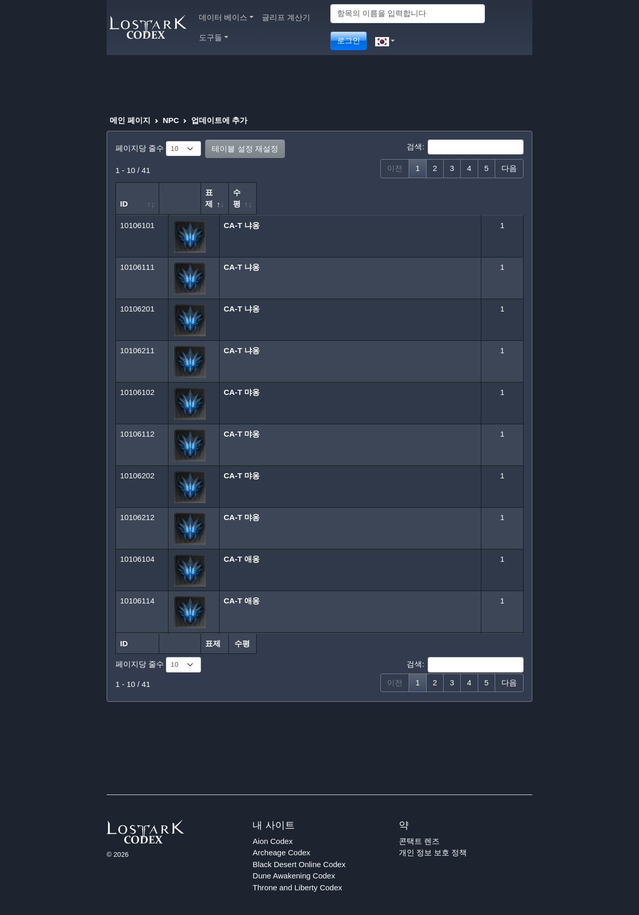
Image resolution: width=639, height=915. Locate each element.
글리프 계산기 (286, 17)
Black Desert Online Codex (299, 852)
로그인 (348, 40)
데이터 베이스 (226, 17)
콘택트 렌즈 (419, 829)
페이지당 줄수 (158, 149)
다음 (509, 168)
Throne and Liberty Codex (297, 875)
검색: (465, 147)
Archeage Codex (281, 841)
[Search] (407, 13)
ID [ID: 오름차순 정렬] (124, 192)
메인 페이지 (130, 120)
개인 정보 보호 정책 (433, 841)
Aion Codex (273, 829)
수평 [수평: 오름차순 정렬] (491, 192)
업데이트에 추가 (219, 120)
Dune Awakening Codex (294, 864)
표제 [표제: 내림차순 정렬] (227, 192)
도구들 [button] (213, 37)
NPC (171, 120)
